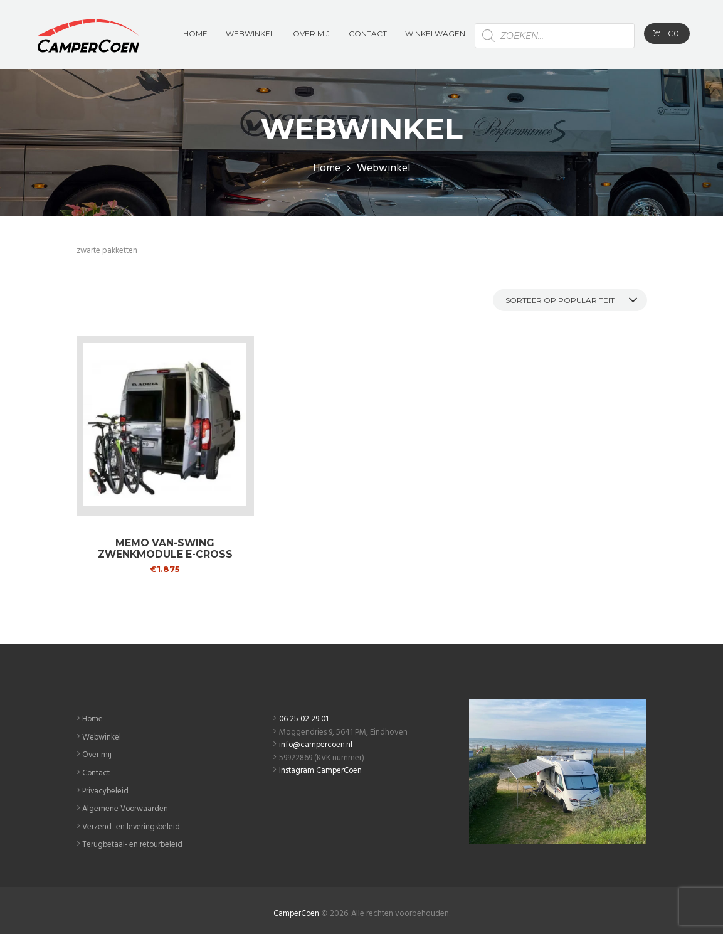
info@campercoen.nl (316, 744)
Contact (96, 771)
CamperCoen (296, 909)
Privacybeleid (106, 789)
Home (326, 168)
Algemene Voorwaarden (125, 807)
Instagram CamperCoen (321, 770)
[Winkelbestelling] (567, 299)
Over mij (97, 754)
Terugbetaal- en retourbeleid (133, 842)
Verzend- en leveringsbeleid (132, 824)
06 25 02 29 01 (304, 719)
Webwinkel (102, 736)
